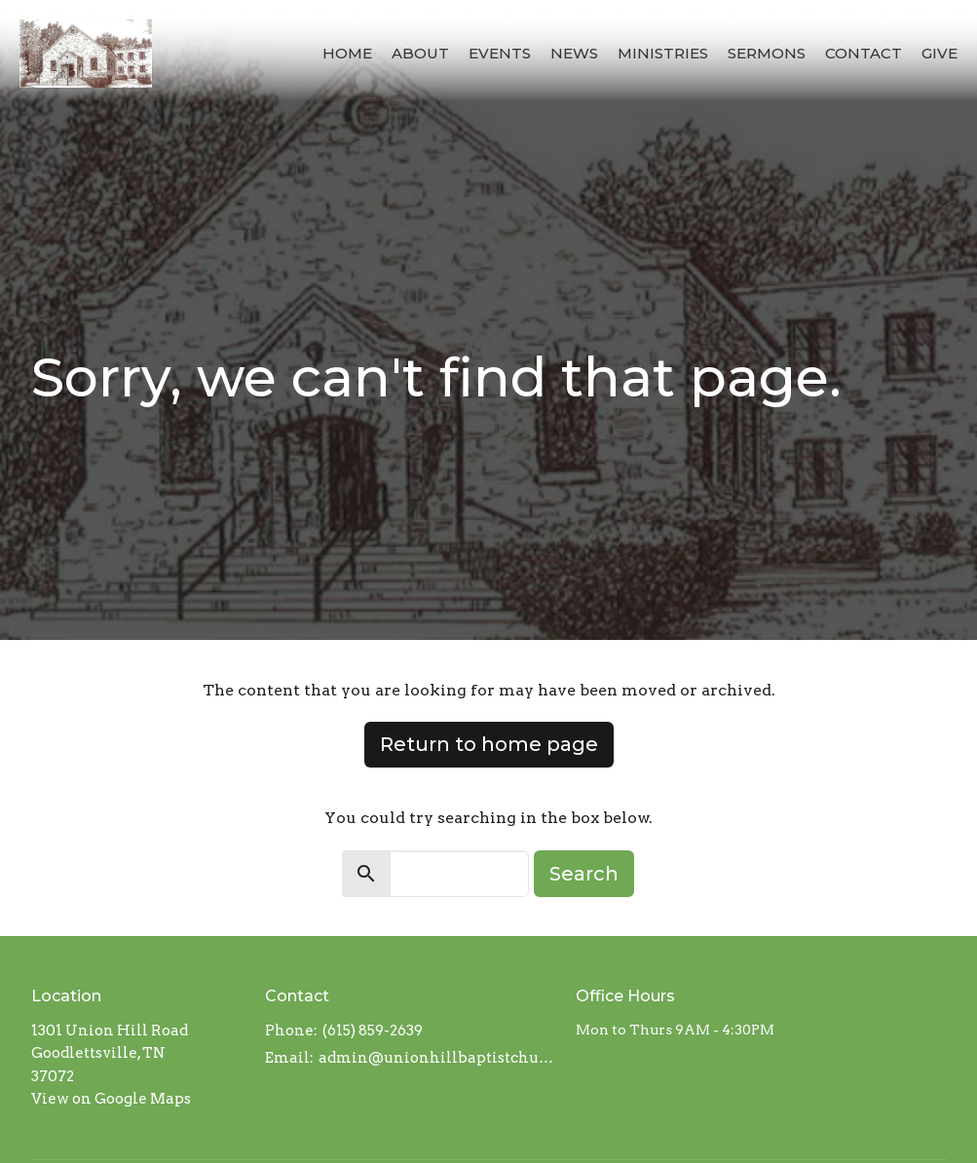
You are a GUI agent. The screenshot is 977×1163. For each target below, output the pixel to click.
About (420, 53)
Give (939, 53)
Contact (863, 53)
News (574, 53)
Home (347, 53)
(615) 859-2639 (372, 1030)
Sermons (767, 53)
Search (584, 873)
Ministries (663, 53)
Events (500, 53)
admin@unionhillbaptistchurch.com (438, 1058)
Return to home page (489, 744)
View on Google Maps (111, 1098)
